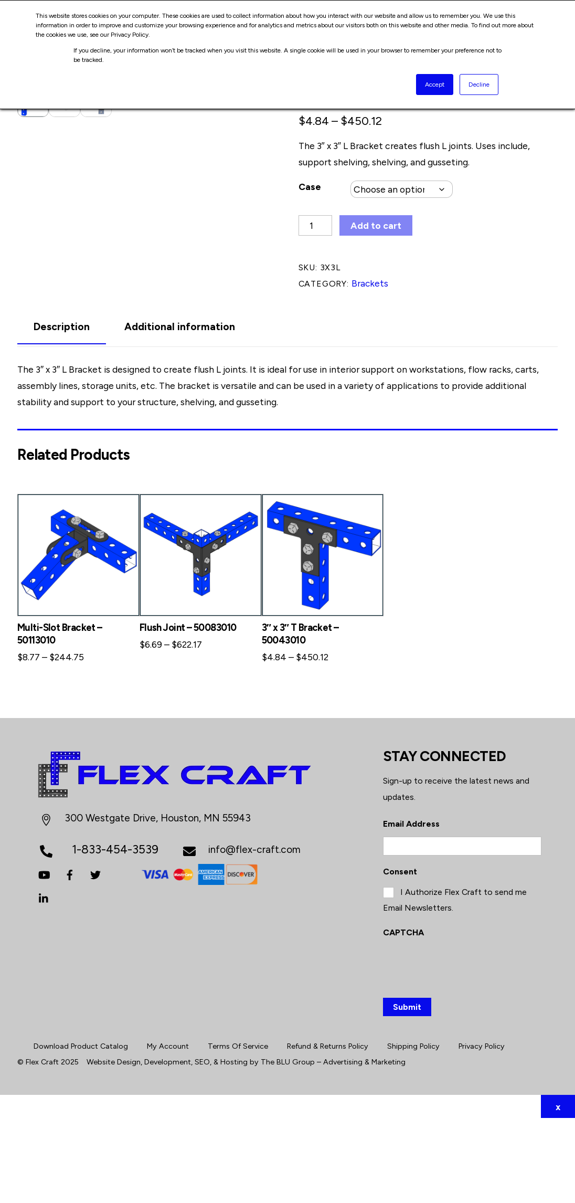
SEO (202, 1147)
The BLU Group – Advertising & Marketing (333, 1147)
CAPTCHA (403, 1017)
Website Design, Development (139, 1147)
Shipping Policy (413, 1131)
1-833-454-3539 (115, 933)
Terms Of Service (238, 1131)
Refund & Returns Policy (327, 1131)
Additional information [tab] (179, 412)
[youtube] (44, 959)
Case (310, 186)
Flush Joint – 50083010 (188, 712)
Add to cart (375, 225)
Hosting (234, 1147)
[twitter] (95, 959)
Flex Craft (42, 1147)
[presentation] (462, 1050)
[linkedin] (44, 982)
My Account (168, 1131)
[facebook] (69, 959)
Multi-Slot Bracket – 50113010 (59, 718)
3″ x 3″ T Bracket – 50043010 (300, 718)
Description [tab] (62, 412)
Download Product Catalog (81, 1131)
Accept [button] (434, 84)
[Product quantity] (315, 225)
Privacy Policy (482, 1131)
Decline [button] (478, 84)
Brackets (370, 283)
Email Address (411, 909)
